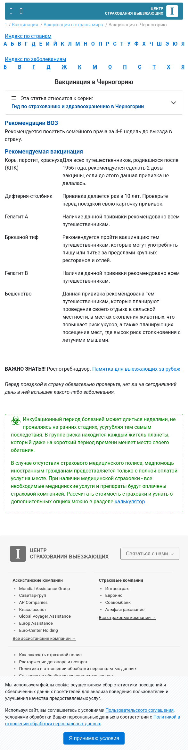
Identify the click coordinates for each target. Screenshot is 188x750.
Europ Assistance (36, 623)
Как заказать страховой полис (50, 654)
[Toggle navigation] (11, 11)
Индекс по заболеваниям (35, 59)
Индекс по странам (28, 36)
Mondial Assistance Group (44, 588)
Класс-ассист (32, 609)
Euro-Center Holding (38, 630)
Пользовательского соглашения (140, 710)
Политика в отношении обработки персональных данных (77, 668)
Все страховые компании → (127, 617)
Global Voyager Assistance (44, 616)
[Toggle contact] (21, 11)
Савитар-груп (32, 595)
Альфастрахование (124, 609)
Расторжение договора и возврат (53, 661)
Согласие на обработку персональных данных (66, 675)
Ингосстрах (116, 588)
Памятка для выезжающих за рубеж (136, 369)
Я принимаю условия (94, 738)
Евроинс (113, 595)
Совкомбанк (118, 602)
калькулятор (130, 502)
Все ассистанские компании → (44, 638)
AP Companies (33, 602)
